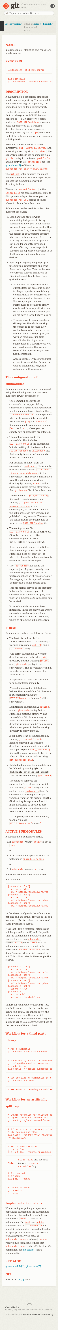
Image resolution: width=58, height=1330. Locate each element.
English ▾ (48, 24)
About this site (12, 1307)
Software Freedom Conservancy (38, 1315)
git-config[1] (30, 1250)
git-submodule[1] (15, 1266)
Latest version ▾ (13, 24)
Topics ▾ (36, 24)
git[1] (21, 1279)
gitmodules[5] (13, 165)
